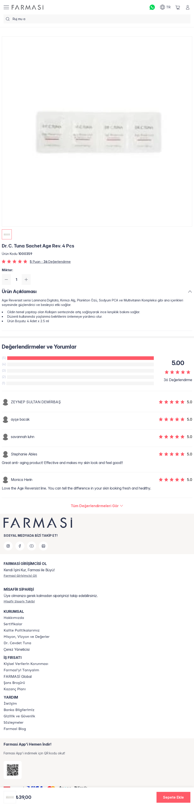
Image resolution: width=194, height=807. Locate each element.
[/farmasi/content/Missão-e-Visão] (26, 636)
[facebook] (19, 545)
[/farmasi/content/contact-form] (10, 703)
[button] (173, 797)
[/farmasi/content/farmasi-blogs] (15, 729)
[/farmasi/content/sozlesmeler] (13, 722)
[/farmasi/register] (20, 575)
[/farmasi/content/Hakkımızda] (14, 618)
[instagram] (8, 545)
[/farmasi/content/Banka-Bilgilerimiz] (19, 710)
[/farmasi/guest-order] (19, 601)
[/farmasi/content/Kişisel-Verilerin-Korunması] (26, 664)
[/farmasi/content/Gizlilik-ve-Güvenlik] (19, 716)
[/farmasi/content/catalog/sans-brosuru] (14, 683)
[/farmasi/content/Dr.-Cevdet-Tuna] (17, 643)
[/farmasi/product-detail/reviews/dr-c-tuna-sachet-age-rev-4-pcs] (97, 506)
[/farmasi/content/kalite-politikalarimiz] (22, 630)
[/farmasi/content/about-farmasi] (21, 670)
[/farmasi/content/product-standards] (13, 624)
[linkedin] (43, 545)
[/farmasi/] (27, 7)
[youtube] (31, 545)
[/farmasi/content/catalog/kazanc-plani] (15, 689)
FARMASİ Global (18, 676)
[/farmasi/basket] (177, 7)
